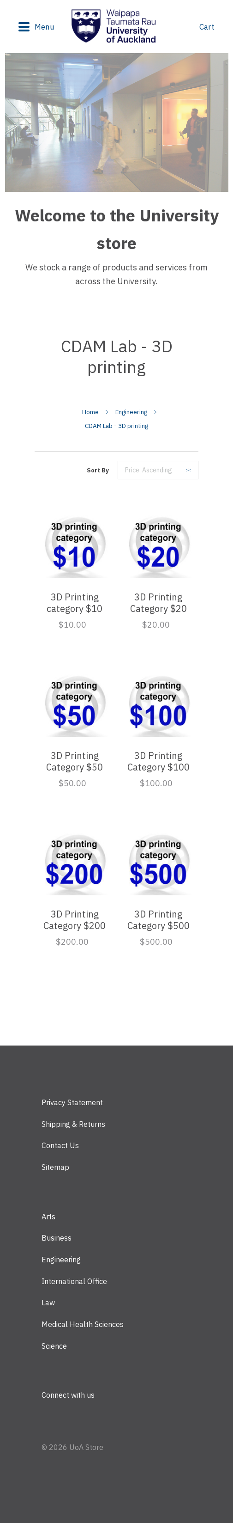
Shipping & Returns (73, 1124)
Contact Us (60, 1145)
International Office (74, 1281)
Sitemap (55, 1167)
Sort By (98, 470)
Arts (48, 1216)
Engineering (131, 412)
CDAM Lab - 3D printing (116, 426)
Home (90, 412)
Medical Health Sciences (83, 1324)
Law (48, 1302)
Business (57, 1237)
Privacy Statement (72, 1102)
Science (54, 1346)
